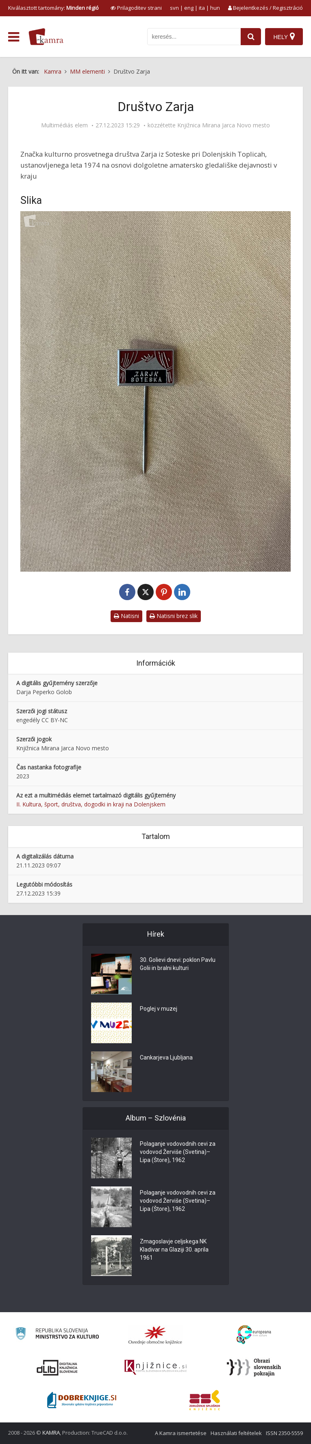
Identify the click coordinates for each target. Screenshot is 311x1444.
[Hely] (284, 36)
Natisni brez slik (174, 616)
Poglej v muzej (158, 1008)
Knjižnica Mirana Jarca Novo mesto (223, 125)
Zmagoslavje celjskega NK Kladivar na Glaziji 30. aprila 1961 (174, 1249)
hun (215, 7)
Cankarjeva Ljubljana (166, 1057)
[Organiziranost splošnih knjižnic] (155, 1335)
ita (202, 7)
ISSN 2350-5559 (284, 1433)
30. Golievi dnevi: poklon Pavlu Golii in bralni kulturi (177, 964)
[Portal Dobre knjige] (81, 1400)
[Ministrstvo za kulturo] (57, 1335)
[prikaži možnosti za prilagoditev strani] (136, 7)
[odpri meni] (13, 37)
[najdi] (251, 36)
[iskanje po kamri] (194, 36)
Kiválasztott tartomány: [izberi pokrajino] (53, 7)
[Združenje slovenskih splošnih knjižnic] (155, 1367)
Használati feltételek (236, 1433)
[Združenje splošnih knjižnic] (204, 1400)
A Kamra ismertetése (181, 1433)
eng (189, 7)
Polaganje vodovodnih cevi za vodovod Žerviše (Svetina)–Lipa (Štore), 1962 (177, 1151)
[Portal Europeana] (254, 1334)
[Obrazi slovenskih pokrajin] (254, 1367)
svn (174, 7)
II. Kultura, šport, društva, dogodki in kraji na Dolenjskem (90, 804)
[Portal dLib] (57, 1367)
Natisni (126, 616)
